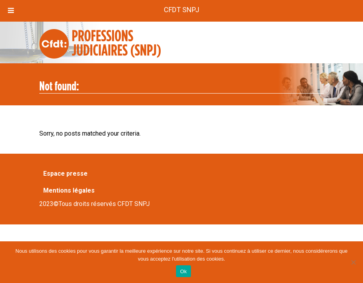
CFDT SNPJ (181, 10)
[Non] (353, 262)
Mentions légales (69, 190)
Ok (183, 271)
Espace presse (65, 173)
